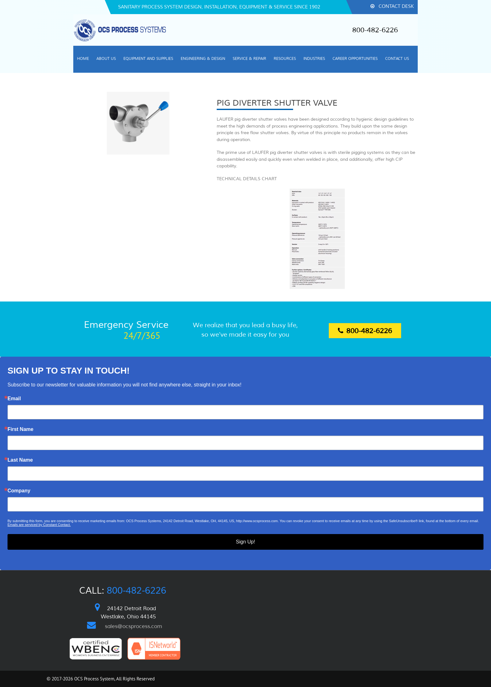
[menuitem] (83, 59)
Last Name (20, 460)
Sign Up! (245, 541)
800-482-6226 (375, 30)
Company (19, 490)
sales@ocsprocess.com (133, 626)
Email (14, 398)
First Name (21, 429)
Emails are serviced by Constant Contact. (39, 525)
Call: (122, 590)
